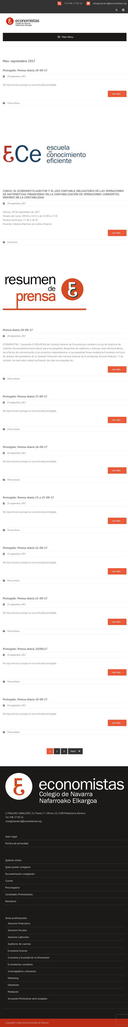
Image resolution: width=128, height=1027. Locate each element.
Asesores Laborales (18, 937)
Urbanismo (13, 984)
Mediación (13, 991)
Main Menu (67, 37)
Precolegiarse (12, 887)
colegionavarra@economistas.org (109, 3)
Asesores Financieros (19, 923)
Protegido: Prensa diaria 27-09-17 (25, 396)
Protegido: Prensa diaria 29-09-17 (25, 70)
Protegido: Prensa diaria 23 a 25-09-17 (28, 497)
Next (75, 751)
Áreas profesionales (16, 918)
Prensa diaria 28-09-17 (18, 330)
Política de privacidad (16, 843)
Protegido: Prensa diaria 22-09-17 (25, 548)
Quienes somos (13, 860)
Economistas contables (20, 964)
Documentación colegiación (20, 873)
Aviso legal (11, 836)
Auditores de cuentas (19, 943)
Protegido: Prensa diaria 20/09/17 (25, 649)
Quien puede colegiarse (18, 867)
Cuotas (9, 880)
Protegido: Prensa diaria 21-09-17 (25, 598)
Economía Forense (17, 950)
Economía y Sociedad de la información (29, 957)
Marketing (13, 978)
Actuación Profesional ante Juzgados (27, 998)
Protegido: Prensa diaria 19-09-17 (25, 699)
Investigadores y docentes (22, 971)
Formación (13, 242)
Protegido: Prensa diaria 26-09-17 (25, 447)
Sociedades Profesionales (19, 894)
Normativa (10, 901)
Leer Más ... (117, 94)
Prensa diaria (14, 103)
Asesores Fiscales (17, 930)
